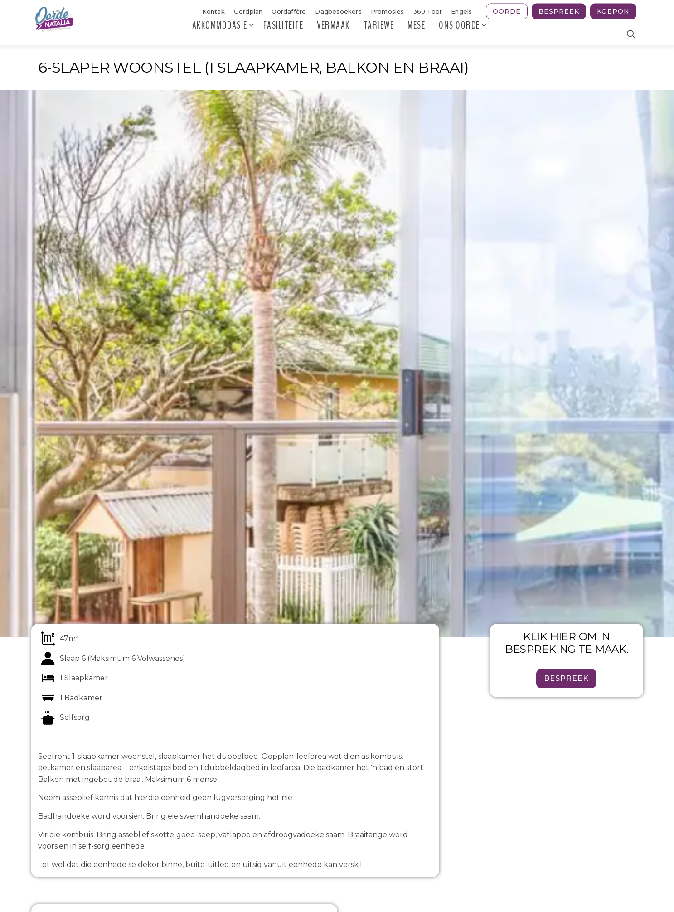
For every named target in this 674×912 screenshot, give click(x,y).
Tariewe (379, 34)
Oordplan (248, 11)
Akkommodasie (219, 34)
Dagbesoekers (338, 11)
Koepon (613, 11)
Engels (461, 11)
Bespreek (559, 11)
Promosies (387, 11)
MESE (416, 34)
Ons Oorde (459, 34)
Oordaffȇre (289, 11)
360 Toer (427, 11)
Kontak (213, 11)
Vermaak (333, 34)
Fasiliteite (283, 34)
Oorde (506, 11)
